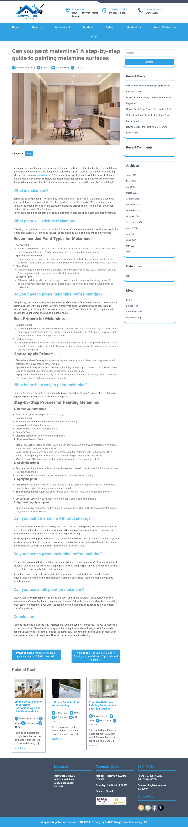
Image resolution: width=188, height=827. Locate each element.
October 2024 (132, 216)
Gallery (110, 27)
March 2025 (132, 193)
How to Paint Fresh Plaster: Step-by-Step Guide (149, 109)
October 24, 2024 (24, 67)
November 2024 (134, 210)
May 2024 (131, 245)
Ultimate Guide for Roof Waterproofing (66, 704)
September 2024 (134, 222)
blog (29, 153)
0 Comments (31, 723)
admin (44, 67)
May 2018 (131, 251)
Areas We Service (164, 27)
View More (20, 748)
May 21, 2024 (62, 712)
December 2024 (133, 204)
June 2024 (131, 240)
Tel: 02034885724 (153, 9)
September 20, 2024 (28, 718)
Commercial (62, 27)
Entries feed (132, 305)
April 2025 (131, 187)
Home (15, 27)
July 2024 (130, 234)
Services (88, 27)
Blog (94, 36)
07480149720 (151, 13)
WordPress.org (133, 317)
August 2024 (132, 228)
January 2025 (132, 198)
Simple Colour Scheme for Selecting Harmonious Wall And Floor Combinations (28, 706)
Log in (129, 300)
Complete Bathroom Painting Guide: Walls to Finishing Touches (103, 705)
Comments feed (134, 311)
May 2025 (131, 181)
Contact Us (134, 27)
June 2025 (131, 175)
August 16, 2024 (101, 716)
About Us (37, 27)
